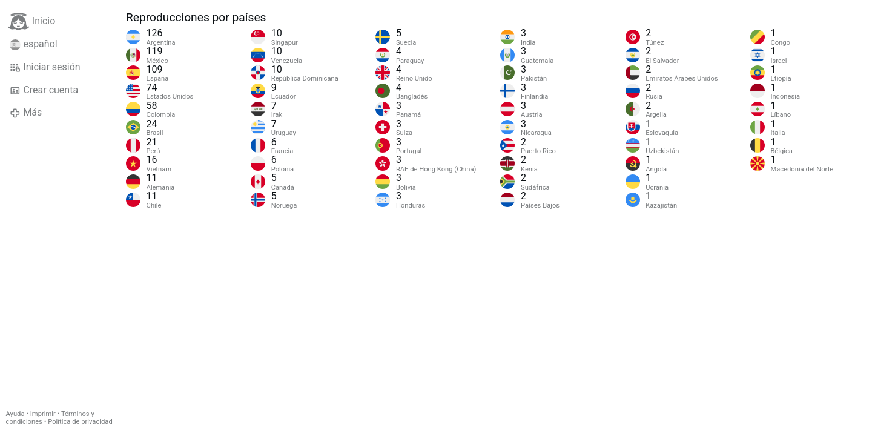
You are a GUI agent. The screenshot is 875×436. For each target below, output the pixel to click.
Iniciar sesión (45, 67)
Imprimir (43, 414)
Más (26, 113)
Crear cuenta (44, 90)
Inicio (31, 21)
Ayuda (15, 414)
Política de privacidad (80, 422)
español (34, 44)
